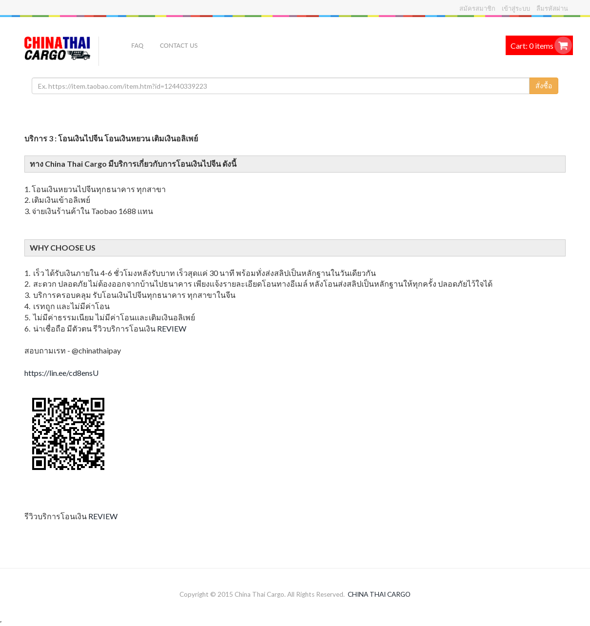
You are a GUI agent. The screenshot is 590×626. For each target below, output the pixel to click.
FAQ (137, 45)
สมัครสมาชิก (477, 8)
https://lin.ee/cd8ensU (61, 372)
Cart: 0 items (532, 45)
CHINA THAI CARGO (379, 594)
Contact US (178, 45)
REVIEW (171, 328)
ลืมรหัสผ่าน (552, 8)
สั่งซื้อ (543, 85)
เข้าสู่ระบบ (516, 8)
